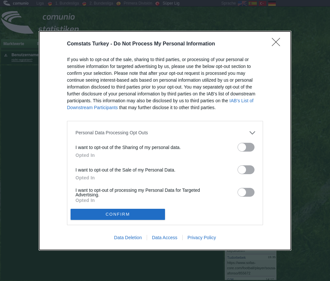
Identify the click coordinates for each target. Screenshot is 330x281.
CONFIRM (118, 213)
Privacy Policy (202, 237)
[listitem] (165, 132)
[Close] (278, 44)
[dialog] (165, 140)
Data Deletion (128, 237)
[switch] (246, 147)
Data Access (164, 237)
